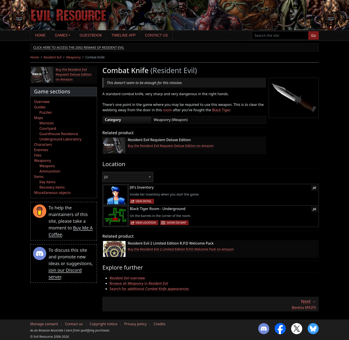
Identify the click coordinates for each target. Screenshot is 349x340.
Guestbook (91, 35)
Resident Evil (53, 57)
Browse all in (139, 283)
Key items (47, 181)
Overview (42, 101)
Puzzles (45, 112)
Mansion (46, 123)
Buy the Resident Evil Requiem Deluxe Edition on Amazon (73, 74)
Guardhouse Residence (58, 133)
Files (37, 155)
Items (39, 176)
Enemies (41, 149)
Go (313, 35)
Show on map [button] (176, 223)
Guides (40, 107)
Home (40, 35)
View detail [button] (144, 201)
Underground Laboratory (60, 139)
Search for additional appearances (149, 288)
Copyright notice (103, 323)
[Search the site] (280, 35)
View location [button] (146, 223)
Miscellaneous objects (52, 192)
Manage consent (44, 323)
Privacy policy (135, 323)
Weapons (47, 165)
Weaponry (73, 57)
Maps (38, 117)
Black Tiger (221, 109)
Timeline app (124, 35)
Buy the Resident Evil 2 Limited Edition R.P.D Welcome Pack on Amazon (181, 249)
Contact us (156, 35)
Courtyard (47, 128)
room (167, 109)
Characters (43, 144)
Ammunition (49, 171)
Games (61, 35)
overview (127, 278)
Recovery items (52, 187)
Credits (159, 323)
